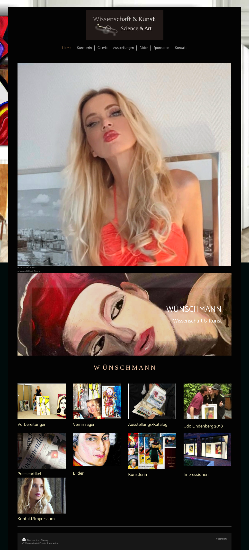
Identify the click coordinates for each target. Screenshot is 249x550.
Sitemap (44, 540)
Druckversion (31, 540)
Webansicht (221, 539)
